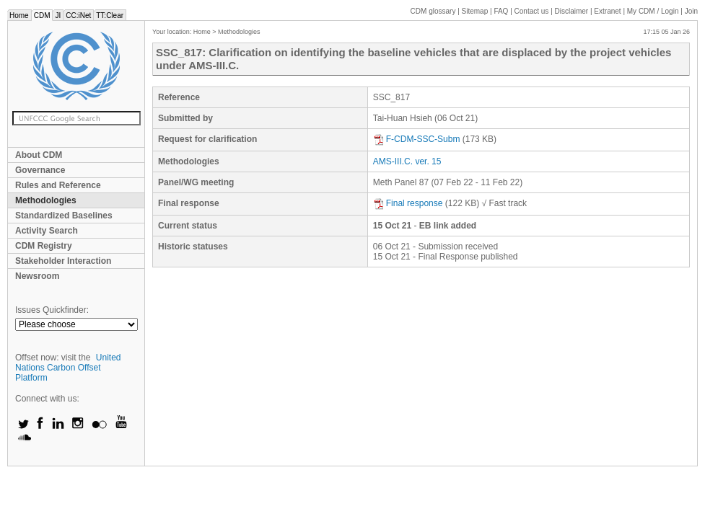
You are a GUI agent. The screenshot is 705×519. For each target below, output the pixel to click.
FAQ (501, 11)
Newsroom (37, 276)
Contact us (531, 11)
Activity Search (46, 231)
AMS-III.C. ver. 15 (407, 161)
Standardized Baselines (64, 215)
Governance (40, 170)
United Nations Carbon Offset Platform (68, 367)
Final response (408, 203)
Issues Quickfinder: (52, 310)
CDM (42, 15)
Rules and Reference (58, 185)
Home (19, 15)
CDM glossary (433, 11)
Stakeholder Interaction (63, 261)
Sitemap (475, 11)
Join (691, 11)
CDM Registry (43, 246)
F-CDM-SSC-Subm (416, 139)
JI (58, 15)
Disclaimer (572, 11)
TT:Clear (109, 15)
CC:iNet (78, 15)
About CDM (38, 155)
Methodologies (45, 200)
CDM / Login (653, 11)
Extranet (607, 11)
